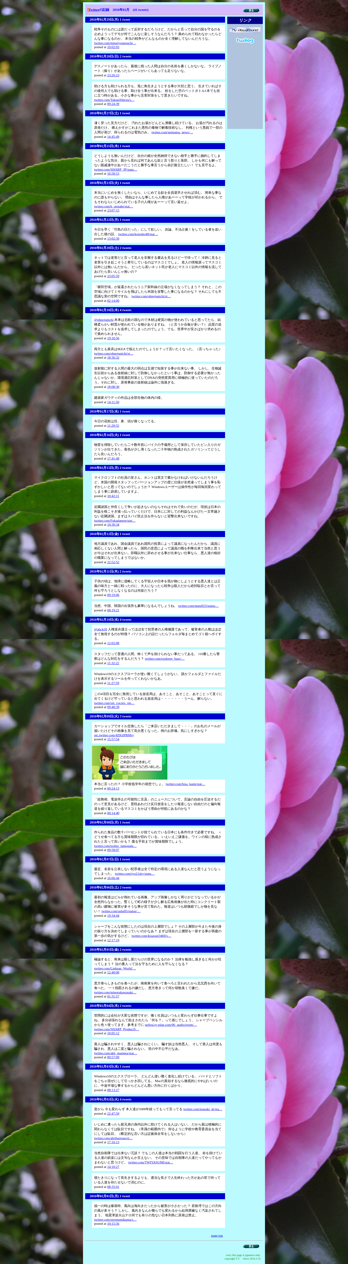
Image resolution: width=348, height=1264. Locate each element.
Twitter (94, 10)
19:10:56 (113, 338)
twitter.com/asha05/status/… (121, 911)
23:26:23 (113, 75)
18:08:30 (113, 387)
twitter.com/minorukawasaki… (115, 992)
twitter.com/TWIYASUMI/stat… (150, 1162)
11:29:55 (113, 425)
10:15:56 (113, 1223)
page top (217, 1235)
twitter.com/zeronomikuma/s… (115, 1219)
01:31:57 (113, 996)
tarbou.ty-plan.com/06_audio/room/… (171, 1025)
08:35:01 (113, 1187)
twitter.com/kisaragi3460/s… (151, 936)
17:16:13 (113, 1142)
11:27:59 (113, 683)
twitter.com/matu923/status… (198, 606)
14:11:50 (113, 402)
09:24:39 (113, 104)
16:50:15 (113, 173)
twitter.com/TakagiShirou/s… (114, 100)
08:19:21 (113, 610)
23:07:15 (113, 210)
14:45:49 (113, 136)
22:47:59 (113, 1113)
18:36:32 (113, 357)
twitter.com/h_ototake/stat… (113, 206)
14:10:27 (113, 1167)
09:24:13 (113, 788)
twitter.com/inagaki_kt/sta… (202, 1109)
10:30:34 (113, 524)
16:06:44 (113, 878)
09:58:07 (113, 850)
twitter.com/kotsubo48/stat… (138, 234)
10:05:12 (113, 1033)
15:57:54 (113, 739)
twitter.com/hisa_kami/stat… (185, 784)
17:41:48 (113, 458)
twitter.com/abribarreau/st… (113, 1138)
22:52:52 (113, 562)
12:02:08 (113, 643)
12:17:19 (113, 940)
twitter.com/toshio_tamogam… (115, 846)
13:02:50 (113, 238)
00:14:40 (113, 813)
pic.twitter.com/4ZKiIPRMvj (114, 735)
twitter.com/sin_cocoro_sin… (114, 703)
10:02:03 (113, 47)
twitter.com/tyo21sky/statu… (135, 873)
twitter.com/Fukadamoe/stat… (114, 520)
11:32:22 (113, 663)
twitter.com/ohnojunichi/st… (151, 296)
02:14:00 (113, 300)
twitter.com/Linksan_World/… (115, 968)
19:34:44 (113, 915)
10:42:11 (113, 496)
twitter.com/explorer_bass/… (165, 658)
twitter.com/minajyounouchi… (115, 43)
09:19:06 (113, 595)
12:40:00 (113, 972)
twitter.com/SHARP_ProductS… (116, 1029)
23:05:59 (113, 276)
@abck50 (100, 629)
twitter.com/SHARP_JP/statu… (115, 169)
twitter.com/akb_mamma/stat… (115, 1053)
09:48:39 (113, 707)
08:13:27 (113, 1090)
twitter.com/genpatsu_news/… (172, 132)
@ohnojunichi (104, 320)
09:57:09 (113, 1057)
